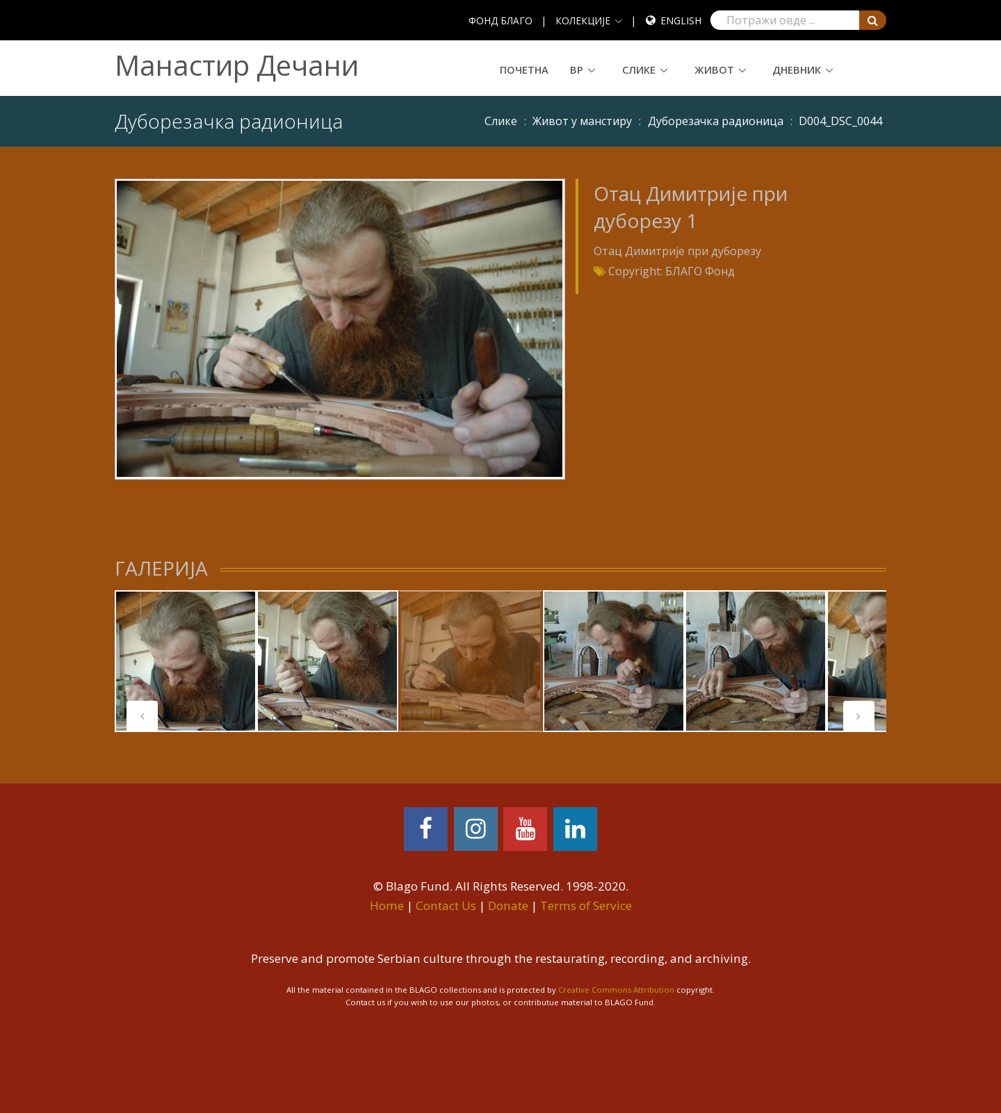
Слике (639, 69)
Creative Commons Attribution (616, 989)
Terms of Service (586, 905)
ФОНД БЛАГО (500, 20)
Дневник (796, 69)
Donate (508, 905)
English (680, 20)
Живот (714, 69)
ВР (576, 69)
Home (387, 905)
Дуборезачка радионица (715, 121)
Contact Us (446, 905)
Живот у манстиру (582, 121)
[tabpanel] (470, 661)
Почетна (524, 69)
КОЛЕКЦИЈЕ (582, 20)
